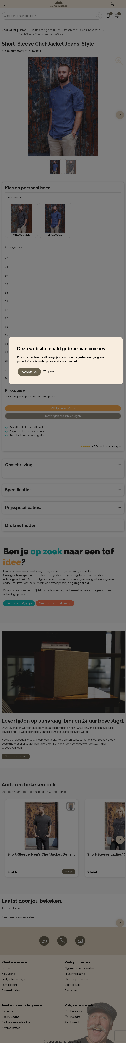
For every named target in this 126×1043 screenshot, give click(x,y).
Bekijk (68, 867)
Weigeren (48, 370)
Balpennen (8, 1006)
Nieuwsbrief (9, 969)
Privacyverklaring (75, 969)
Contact (6, 963)
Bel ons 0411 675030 (19, 598)
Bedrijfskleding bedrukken (45, 30)
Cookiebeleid (72, 980)
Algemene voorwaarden (79, 963)
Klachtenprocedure (76, 974)
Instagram (74, 1012)
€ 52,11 (13, 867)
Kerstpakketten (11, 1023)
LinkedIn (72, 1017)
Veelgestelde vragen (14, 974)
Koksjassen (95, 30)
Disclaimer (71, 985)
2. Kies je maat (14, 242)
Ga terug (10, 29)
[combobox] (48, 16)
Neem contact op (15, 752)
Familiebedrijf (10, 980)
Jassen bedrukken (74, 30)
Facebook (73, 1006)
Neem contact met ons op (55, 598)
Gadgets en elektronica (16, 1017)
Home (22, 30)
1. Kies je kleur (14, 197)
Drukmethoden (11, 985)
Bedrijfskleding (10, 1012)
